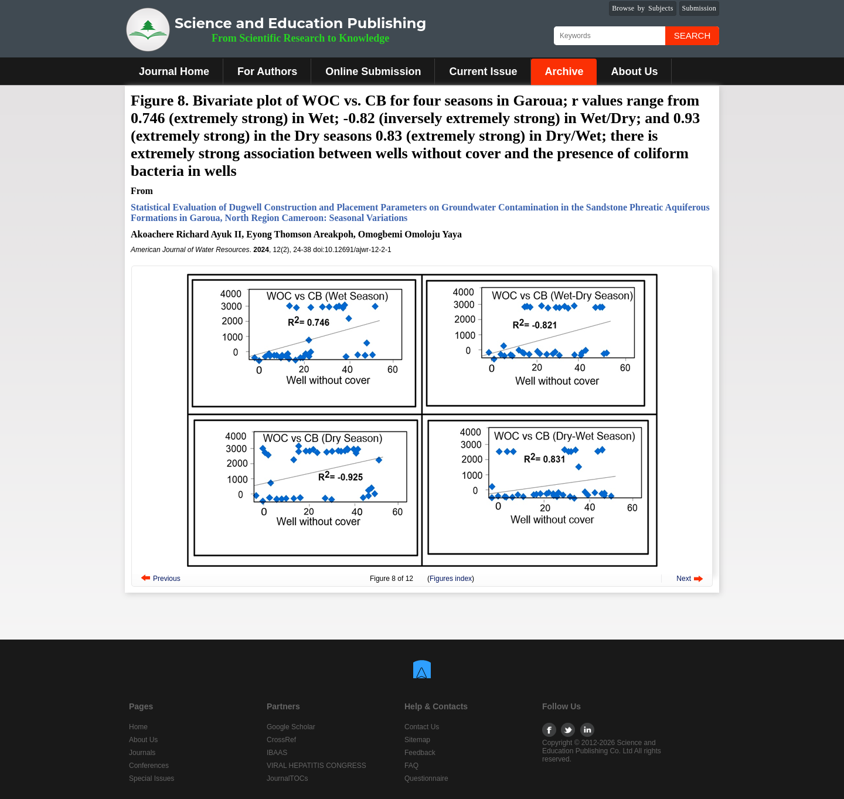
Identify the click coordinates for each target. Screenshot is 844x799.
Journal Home (174, 71)
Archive (563, 71)
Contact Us (421, 727)
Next (683, 578)
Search (692, 35)
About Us (634, 71)
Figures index (451, 578)
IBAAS (277, 753)
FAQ (411, 765)
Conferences (149, 765)
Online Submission (373, 71)
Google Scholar (291, 727)
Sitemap (417, 740)
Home (138, 727)
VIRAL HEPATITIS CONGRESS (316, 765)
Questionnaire (426, 778)
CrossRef (281, 740)
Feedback (419, 753)
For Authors (267, 71)
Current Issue (483, 71)
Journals (142, 753)
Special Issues (151, 778)
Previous (167, 578)
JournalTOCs (287, 778)
